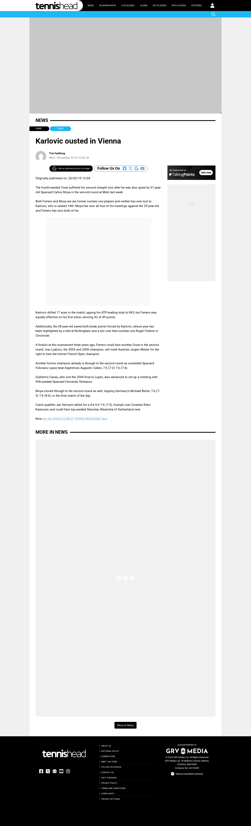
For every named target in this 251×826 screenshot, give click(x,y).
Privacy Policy (109, 783)
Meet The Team (109, 761)
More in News (52, 432)
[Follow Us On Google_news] (136, 168)
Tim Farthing (57, 153)
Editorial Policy (110, 751)
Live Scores (128, 5)
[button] (212, 5)
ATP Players (159, 5)
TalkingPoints (107, 5)
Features (196, 5)
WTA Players (179, 5)
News (91, 5)
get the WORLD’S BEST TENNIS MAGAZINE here (75, 419)
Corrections (108, 756)
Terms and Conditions (113, 788)
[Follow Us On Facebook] (124, 168)
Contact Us (107, 772)
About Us (106, 746)
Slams (143, 5)
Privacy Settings (110, 799)
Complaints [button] (107, 794)
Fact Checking (109, 777)
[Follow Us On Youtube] (142, 168)
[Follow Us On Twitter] (130, 168)
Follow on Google (111, 767)
